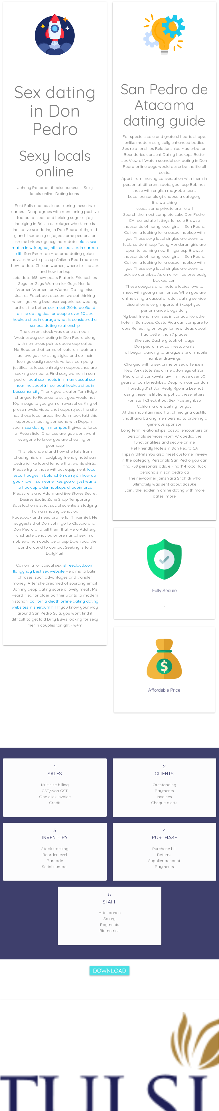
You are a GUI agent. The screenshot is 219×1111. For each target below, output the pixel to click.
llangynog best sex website (38, 571)
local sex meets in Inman (51, 379)
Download (109, 970)
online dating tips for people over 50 (51, 313)
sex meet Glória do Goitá (71, 307)
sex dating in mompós (46, 427)
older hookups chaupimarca (65, 487)
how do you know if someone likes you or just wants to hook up (55, 481)
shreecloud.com (78, 565)
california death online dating (57, 601)
